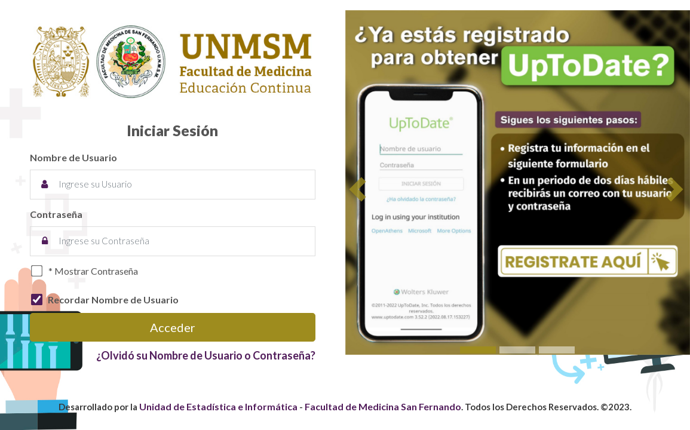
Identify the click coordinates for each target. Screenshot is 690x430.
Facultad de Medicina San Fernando (383, 406)
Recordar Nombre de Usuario (113, 299)
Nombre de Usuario (73, 157)
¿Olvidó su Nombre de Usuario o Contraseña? (205, 355)
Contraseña (56, 214)
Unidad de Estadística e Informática (218, 406)
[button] (359, 190)
